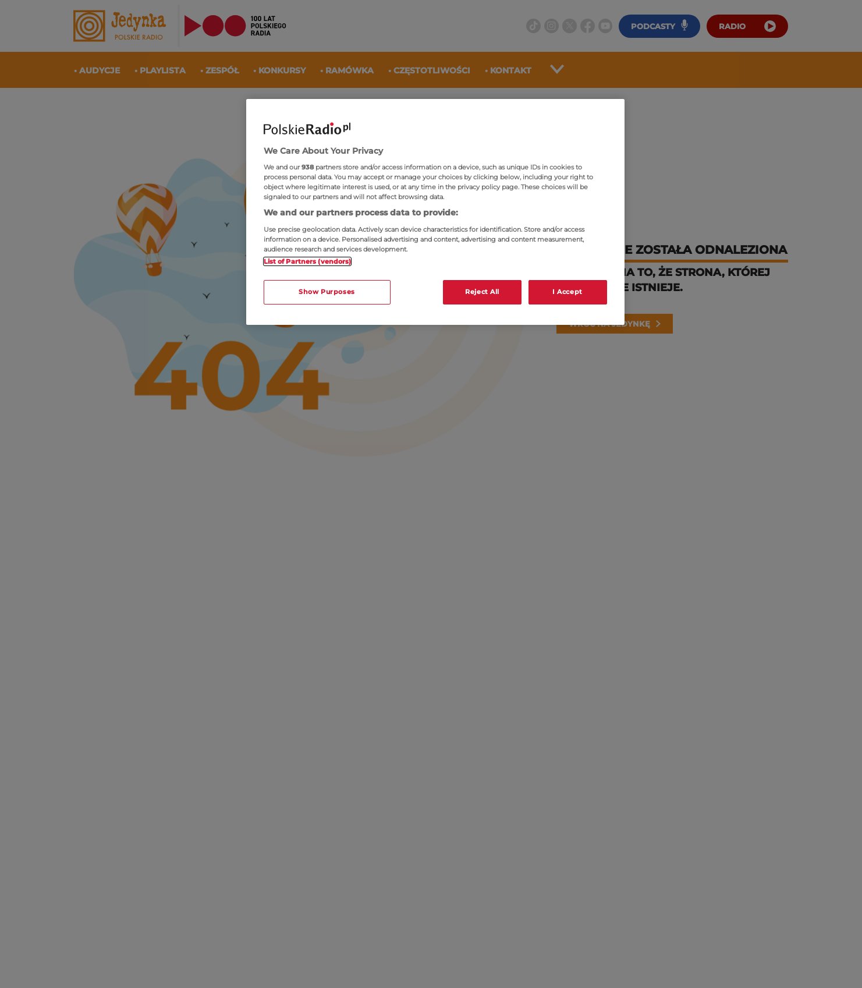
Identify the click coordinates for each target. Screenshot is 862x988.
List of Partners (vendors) (308, 261)
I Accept (567, 292)
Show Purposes (326, 292)
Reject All (482, 292)
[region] (435, 212)
